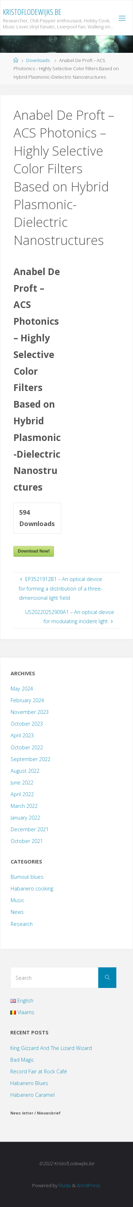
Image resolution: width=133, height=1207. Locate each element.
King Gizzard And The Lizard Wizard (51, 1048)
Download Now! (34, 551)
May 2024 (22, 688)
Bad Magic (22, 1059)
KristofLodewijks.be (32, 12)
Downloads (38, 60)
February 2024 (27, 700)
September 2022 (30, 759)
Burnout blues (27, 876)
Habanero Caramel (32, 1094)
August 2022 (25, 770)
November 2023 (30, 712)
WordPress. (89, 1185)
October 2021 (27, 841)
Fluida (64, 1185)
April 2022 (22, 794)
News (17, 912)
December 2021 (30, 829)
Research (22, 924)
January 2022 (25, 817)
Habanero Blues (29, 1083)
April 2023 (22, 735)
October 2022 (27, 747)
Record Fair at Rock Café (38, 1071)
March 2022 (24, 806)
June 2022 (22, 782)
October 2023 (27, 723)
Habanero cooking (32, 888)
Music (17, 900)
